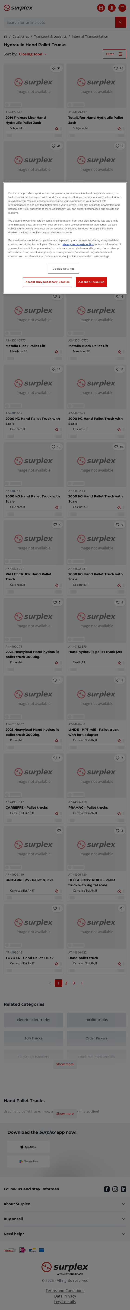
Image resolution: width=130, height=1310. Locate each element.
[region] (65, 238)
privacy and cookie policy (78, 244)
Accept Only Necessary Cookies (47, 281)
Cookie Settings (64, 268)
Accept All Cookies (91, 281)
